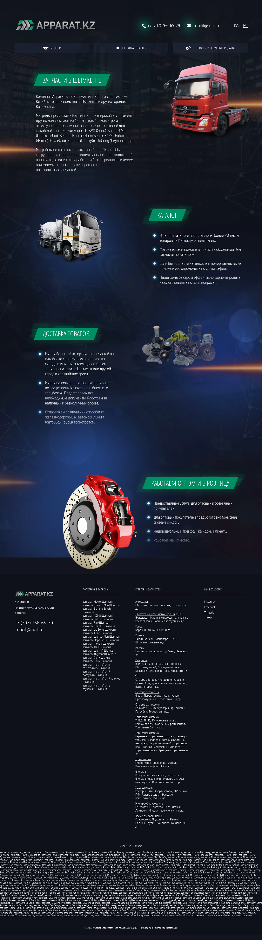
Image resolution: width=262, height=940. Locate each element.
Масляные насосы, (161, 617)
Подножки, (177, 664)
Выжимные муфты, (147, 766)
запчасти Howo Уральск (24, 857)
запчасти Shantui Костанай (133, 892)
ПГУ (162, 766)
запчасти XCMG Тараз (105, 877)
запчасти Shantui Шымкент (59, 895)
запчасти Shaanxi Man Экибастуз (26, 860)
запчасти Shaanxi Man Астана (216, 857)
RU (245, 25)
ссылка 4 (209, 639)
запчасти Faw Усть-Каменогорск (80, 890)
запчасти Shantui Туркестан (149, 895)
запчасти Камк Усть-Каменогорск (17, 915)
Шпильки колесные (147, 642)
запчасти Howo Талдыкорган (198, 855)
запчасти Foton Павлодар (27, 882)
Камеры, (149, 639)
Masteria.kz (172, 928)
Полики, (154, 605)
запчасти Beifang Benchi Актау (119, 865)
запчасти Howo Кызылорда (25, 855)
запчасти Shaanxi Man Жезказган (85, 865)
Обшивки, (141, 605)
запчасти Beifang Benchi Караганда (73, 867)
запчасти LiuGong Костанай (32, 900)
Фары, (139, 695)
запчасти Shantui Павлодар (195, 892)
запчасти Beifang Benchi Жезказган (119, 872)
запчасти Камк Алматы (49, 910)
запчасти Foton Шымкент (141, 882)
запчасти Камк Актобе (24, 910)
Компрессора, (154, 651)
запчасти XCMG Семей (21, 877)
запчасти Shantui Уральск (178, 895)
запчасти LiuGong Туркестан (56, 902)
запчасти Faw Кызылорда (74, 887)
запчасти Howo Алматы (61, 852)
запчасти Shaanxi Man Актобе (151, 857)
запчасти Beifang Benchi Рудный (80, 870)
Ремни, (174, 819)
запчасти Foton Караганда (144, 880)
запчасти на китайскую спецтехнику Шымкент (97, 666)
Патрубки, (141, 711)
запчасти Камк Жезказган (49, 915)
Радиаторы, (142, 708)
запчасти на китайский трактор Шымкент (101, 680)
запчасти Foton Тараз (199, 882)
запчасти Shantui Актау (137, 890)
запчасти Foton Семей (114, 882)
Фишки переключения (163, 810)
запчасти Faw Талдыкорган (235, 887)
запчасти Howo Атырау (112, 852)
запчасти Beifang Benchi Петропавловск (40, 870)
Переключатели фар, (157, 695)
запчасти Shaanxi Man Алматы (183, 857)
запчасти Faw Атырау (180, 885)
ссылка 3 (209, 634)
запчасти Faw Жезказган (111, 890)
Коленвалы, (181, 617)
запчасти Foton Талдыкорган (171, 882)
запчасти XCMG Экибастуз (23, 875)
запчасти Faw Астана (156, 885)
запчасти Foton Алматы (37, 880)
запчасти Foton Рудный (89, 882)
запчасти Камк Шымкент (136, 913)
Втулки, (151, 823)
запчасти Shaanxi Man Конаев (131, 860)
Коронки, (141, 630)
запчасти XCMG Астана (225, 872)
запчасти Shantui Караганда (45, 892)
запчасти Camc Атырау (20, 905)
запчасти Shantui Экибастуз (14, 892)
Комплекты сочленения (171, 823)
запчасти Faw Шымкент (207, 887)
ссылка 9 (209, 667)
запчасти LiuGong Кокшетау (228, 897)
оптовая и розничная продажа (210, 48)
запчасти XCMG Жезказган (222, 877)
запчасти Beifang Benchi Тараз (225, 870)
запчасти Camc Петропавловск (244, 905)
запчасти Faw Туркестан (24, 890)
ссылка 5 (209, 645)
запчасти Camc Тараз (119, 908)
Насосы (180, 651)
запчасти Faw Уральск (50, 890)
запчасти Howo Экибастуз (139, 852)
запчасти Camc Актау (184, 902)
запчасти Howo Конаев (224, 852)
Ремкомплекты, (145, 724)
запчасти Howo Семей (142, 855)
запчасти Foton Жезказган (60, 885)
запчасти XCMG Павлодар (191, 875)
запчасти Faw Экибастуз (205, 885)
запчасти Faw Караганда (232, 885)
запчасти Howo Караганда (168, 852)
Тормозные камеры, (155, 747)
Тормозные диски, (146, 750)
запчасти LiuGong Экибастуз (166, 897)
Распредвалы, (144, 621)
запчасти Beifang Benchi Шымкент (149, 870)
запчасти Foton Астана (63, 880)
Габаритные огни (174, 671)
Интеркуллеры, (160, 708)
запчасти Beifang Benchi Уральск (36, 872)
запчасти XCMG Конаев (106, 875)
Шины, (174, 639)
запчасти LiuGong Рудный (162, 900)
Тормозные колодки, (162, 736)
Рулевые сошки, (151, 794)
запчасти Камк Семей (111, 913)
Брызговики (179, 605)
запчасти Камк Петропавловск (57, 913)
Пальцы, (140, 823)
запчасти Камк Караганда (152, 910)
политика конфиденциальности (34, 607)
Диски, (139, 639)
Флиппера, (162, 639)
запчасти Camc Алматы (233, 902)
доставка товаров (131, 48)
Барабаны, (142, 736)
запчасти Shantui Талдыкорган (91, 895)
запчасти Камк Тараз (192, 913)
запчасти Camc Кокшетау (103, 905)
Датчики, (177, 807)
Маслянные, (158, 775)
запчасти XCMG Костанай (133, 875)
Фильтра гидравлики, (148, 778)
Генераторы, (143, 807)
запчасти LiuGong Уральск (86, 902)
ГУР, (138, 794)
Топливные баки (145, 727)
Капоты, (153, 664)
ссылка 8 (209, 661)
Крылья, (163, 664)
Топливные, (174, 775)
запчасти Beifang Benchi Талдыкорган (188, 870)
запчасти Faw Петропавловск (131, 887)
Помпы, (140, 651)
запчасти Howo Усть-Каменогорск (56, 857)
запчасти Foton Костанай (226, 880)
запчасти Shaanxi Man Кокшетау (98, 860)
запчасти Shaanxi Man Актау (119, 857)
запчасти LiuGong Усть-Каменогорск (121, 902)
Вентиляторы (143, 686)
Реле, (168, 807)
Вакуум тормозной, (161, 743)
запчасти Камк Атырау (98, 910)
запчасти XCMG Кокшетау (80, 875)
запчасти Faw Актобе (109, 885)
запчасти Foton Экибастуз (115, 880)
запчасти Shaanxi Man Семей (89, 862)
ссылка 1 (209, 623)
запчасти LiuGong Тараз (28, 902)
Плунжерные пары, (164, 720)
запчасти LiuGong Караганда (198, 897)
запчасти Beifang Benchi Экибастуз (35, 867)
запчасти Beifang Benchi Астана (222, 865)
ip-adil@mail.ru (206, 25)
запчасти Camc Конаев (129, 905)
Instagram (210, 601)
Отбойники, (181, 791)
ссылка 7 (209, 656)
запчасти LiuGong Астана (109, 897)
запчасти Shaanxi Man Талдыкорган (159, 862)
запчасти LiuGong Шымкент (219, 900)
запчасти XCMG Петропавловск (222, 875)
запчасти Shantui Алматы (192, 890)
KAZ (237, 25)
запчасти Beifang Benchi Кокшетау (110, 867)
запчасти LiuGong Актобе (52, 897)
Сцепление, (160, 763)
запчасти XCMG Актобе (175, 872)
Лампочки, (142, 810)
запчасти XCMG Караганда (51, 875)
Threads (209, 612)
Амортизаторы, (163, 791)
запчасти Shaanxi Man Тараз (194, 862)
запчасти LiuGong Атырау (136, 897)
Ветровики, (156, 671)
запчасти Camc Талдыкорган (92, 908)
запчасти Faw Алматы (133, 885)
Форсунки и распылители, (171, 724)
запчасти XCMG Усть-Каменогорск (189, 877)
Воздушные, (143, 775)
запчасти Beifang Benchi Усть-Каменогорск (77, 872)
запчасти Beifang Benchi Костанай (182, 867)
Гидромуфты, (143, 763)
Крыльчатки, (178, 708)
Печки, (139, 683)
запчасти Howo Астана (87, 852)
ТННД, (148, 720)
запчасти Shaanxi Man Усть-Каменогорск (45, 865)
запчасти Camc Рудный (12, 908)
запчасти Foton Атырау (89, 880)
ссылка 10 (210, 672)
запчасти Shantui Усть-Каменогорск (212, 895)
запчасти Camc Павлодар (213, 905)
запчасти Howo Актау (11, 852)
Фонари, (176, 695)
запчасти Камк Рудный (86, 913)
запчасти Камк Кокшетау (180, 910)
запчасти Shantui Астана (219, 890)
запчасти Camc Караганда (75, 905)
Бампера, (141, 664)
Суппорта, (174, 747)
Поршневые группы (165, 621)
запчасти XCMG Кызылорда (161, 875)
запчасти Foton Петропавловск (59, 882)
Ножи (161, 630)
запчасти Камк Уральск (244, 913)
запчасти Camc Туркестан (145, 908)
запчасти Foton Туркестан (225, 882)
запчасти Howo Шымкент (168, 855)
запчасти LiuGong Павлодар (96, 900)
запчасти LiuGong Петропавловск (129, 900)
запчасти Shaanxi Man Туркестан (228, 862)
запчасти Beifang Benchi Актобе (153, 865)
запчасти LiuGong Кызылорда (64, 900)
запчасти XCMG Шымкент (47, 877)
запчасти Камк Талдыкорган (165, 913)
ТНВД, (139, 720)
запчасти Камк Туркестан (218, 913)
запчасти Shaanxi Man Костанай (165, 860)
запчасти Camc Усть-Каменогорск (202, 908)
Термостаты (156, 711)
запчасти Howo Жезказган (89, 857)
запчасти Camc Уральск (172, 908)
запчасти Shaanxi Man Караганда (62, 860)
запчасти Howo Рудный (116, 855)
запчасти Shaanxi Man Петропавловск (19, 862)
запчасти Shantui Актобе (164, 890)
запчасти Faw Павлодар (102, 887)
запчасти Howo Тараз (226, 855)
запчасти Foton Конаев (200, 880)
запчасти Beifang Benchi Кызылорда (220, 867)
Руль (156, 798)
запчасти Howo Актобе (36, 852)
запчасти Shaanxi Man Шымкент (122, 862)
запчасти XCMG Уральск (158, 877)
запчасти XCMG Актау (150, 872)
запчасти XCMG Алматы (200, 872)
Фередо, (173, 763)
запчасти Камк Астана (74, 910)
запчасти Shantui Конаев (104, 892)
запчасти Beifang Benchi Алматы (188, 865)
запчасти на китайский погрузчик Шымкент (96, 673)
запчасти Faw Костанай (47, 887)
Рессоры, (141, 791)
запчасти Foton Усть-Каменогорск (27, 885)
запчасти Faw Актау (86, 885)
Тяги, (150, 791)
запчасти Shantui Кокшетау (76, 892)
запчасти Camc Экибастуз (47, 905)
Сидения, (165, 605)
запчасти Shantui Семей (30, 895)
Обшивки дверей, (146, 667)
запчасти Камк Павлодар (27, 913)
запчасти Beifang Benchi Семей (114, 870)
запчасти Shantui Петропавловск (229, 892)
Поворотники (166, 699)
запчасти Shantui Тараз (121, 895)
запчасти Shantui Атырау (247, 890)
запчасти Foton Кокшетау (173, 880)
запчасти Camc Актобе (208, 902)
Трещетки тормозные (172, 750)
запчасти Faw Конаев (23, 887)
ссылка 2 (209, 629)
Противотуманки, (146, 699)
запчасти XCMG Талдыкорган (77, 877)
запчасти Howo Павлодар (55, 855)
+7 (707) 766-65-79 (163, 26)
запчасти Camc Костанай (155, 905)
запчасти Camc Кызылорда (184, 905)
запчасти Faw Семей (183, 887)
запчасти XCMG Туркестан (131, 877)
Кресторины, (143, 819)
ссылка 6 (209, 650)
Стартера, (158, 807)
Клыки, (152, 630)
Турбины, (169, 651)
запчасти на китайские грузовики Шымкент (96, 687)
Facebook (210, 607)
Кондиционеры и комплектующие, (165, 683)
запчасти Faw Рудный (159, 887)
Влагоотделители (163, 782)
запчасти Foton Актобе (12, 880)
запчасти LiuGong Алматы (80, 897)
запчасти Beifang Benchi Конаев (146, 867)
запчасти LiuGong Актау (25, 897)
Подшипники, (161, 819)
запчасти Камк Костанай (231, 910)
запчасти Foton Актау (249, 877)
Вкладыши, (142, 617)
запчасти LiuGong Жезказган (156, 902)
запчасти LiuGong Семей (190, 900)
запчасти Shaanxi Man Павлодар (238, 860)
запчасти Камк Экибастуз (125, 910)
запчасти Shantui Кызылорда (164, 892)
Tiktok (208, 618)
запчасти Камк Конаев (206, 910)
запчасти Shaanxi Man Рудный (57, 862)
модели (52, 48)
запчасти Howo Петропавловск (86, 855)
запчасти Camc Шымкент (62, 908)
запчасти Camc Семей (37, 908)
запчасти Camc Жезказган (235, 908)
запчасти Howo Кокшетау (197, 852)
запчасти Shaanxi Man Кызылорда (201, 860)
